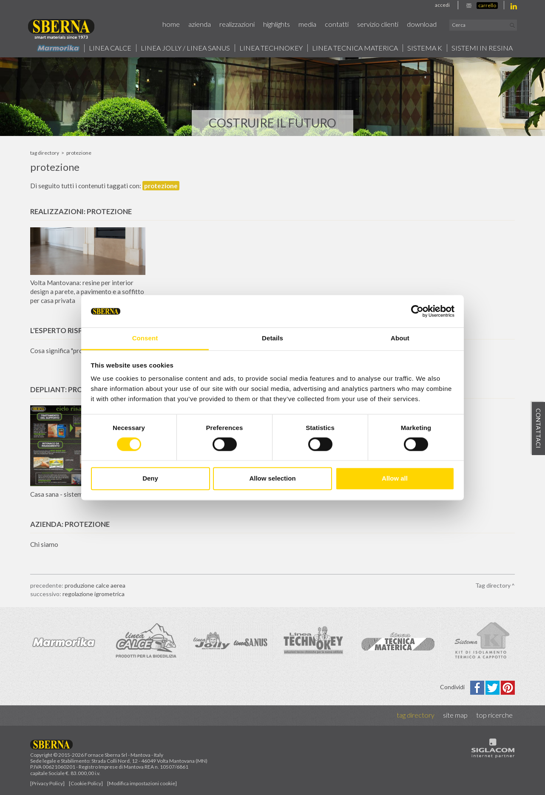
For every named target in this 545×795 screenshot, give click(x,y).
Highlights (276, 24)
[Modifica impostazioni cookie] (142, 783)
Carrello (487, 5)
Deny (150, 478)
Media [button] (307, 24)
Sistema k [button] (424, 48)
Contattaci (538, 428)
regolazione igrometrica (93, 593)
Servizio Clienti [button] (377, 24)
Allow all (395, 478)
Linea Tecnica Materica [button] (355, 48)
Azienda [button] (199, 24)
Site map (455, 715)
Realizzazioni (237, 24)
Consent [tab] (145, 338)
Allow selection (272, 478)
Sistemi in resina (482, 48)
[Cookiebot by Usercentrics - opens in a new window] (417, 311)
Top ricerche (494, 715)
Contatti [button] (337, 24)
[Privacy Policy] (47, 783)
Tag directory (44, 153)
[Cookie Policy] (86, 783)
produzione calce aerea (95, 585)
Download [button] (422, 24)
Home (171, 24)
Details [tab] (272, 338)
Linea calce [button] (110, 48)
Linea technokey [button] (271, 48)
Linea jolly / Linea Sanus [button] (185, 48)
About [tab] (400, 338)
